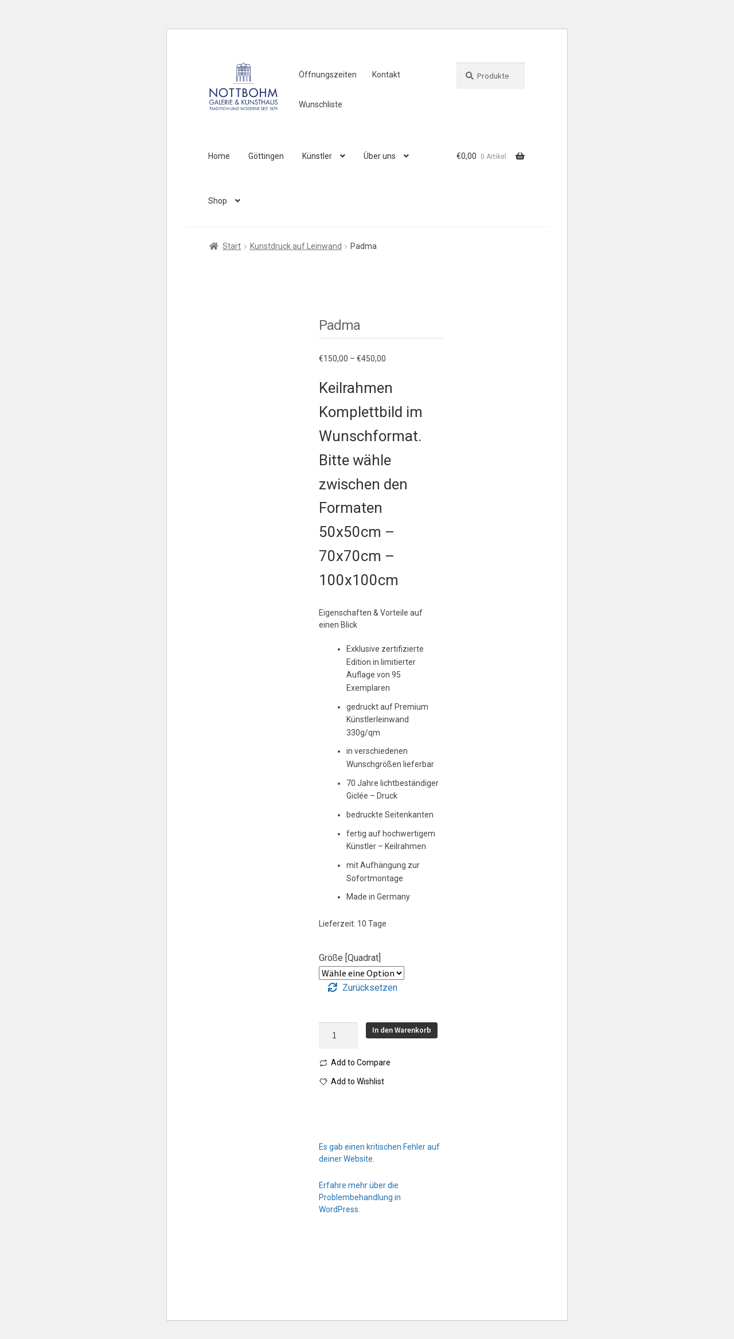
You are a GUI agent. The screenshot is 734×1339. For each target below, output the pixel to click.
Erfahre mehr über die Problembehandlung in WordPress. (360, 1197)
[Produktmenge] (338, 1035)
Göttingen (266, 156)
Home (219, 156)
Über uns (380, 156)
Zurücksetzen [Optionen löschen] (369, 987)
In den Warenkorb (401, 1030)
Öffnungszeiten (328, 74)
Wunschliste (320, 104)
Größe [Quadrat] (350, 957)
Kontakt (386, 74)
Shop (217, 200)
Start (231, 246)
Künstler (317, 156)
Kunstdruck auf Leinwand (296, 246)
